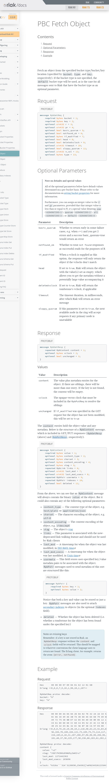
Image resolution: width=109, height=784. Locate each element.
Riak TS (86, 7)
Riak (87, 2)
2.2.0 (25, 17)
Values (42, 367)
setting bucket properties (77, 193)
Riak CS (100, 7)
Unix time (73, 555)
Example (47, 55)
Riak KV (72, 7)
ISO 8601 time (66, 548)
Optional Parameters (54, 47)
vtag (70, 529)
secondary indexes (53, 607)
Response (48, 51)
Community (99, 2)
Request (47, 43)
